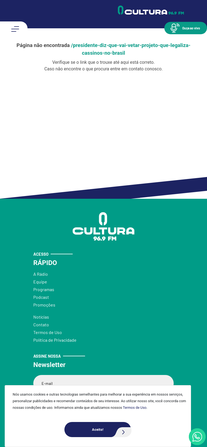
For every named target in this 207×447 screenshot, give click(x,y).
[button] (185, 28)
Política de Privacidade (55, 340)
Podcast (41, 297)
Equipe (40, 281)
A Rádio (40, 274)
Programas (43, 289)
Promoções (44, 304)
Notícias (41, 316)
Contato (41, 324)
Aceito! (111, 429)
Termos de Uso (134, 407)
